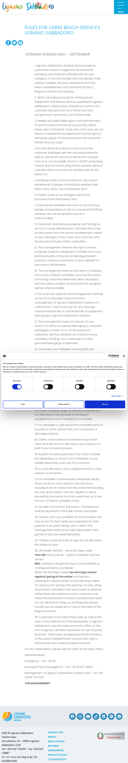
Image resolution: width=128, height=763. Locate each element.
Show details (116, 396)
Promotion (55, 732)
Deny (23, 404)
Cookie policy (57, 759)
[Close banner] (124, 356)
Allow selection (64, 404)
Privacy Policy (57, 755)
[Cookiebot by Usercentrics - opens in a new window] (104, 356)
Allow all (105, 404)
